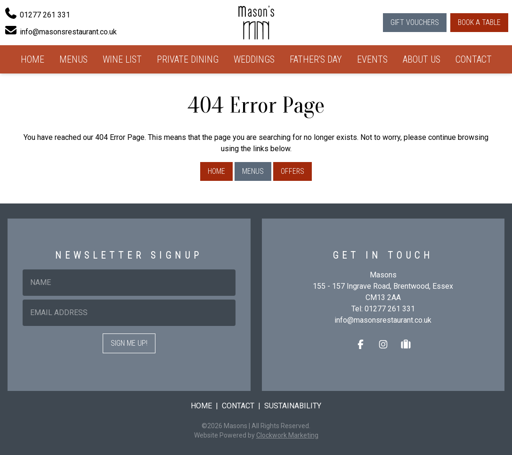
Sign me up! (129, 343)
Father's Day (316, 59)
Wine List (122, 59)
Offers (292, 171)
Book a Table (479, 22)
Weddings (254, 59)
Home (32, 59)
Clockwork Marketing (287, 435)
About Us (421, 59)
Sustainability (292, 405)
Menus (73, 59)
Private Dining (188, 59)
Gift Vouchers (414, 22)
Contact (473, 59)
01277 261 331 (390, 308)
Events (372, 59)
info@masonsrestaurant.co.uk (382, 320)
